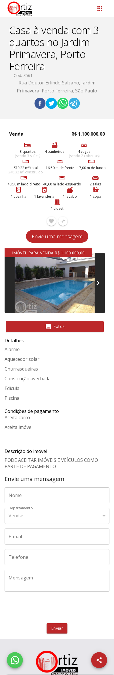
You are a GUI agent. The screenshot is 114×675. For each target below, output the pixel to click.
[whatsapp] (63, 104)
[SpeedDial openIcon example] (99, 660)
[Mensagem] (57, 580)
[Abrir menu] (100, 8)
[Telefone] (57, 557)
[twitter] (51, 104)
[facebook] (40, 104)
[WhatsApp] (15, 660)
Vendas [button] (17, 515)
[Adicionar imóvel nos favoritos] (51, 221)
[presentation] (57, 607)
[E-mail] (57, 536)
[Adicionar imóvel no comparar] (62, 221)
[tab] (55, 326)
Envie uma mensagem (57, 236)
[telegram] (74, 104)
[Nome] (57, 495)
